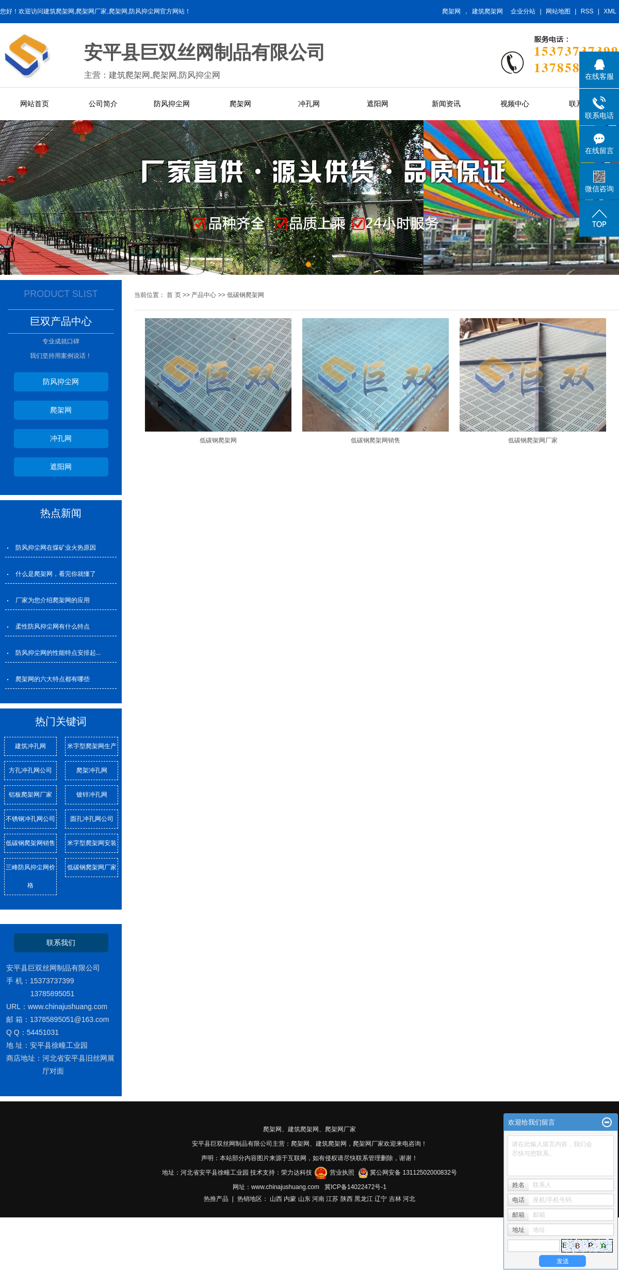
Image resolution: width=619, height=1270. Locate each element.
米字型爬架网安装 (92, 843)
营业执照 (342, 1172)
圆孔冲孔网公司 (91, 818)
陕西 (346, 1198)
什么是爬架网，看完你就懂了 (55, 574)
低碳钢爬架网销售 (30, 843)
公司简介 (103, 104)
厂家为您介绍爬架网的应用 (52, 600)
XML (610, 11)
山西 (276, 1198)
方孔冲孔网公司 (30, 770)
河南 (318, 1198)
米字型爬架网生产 (92, 746)
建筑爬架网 (487, 11)
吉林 (395, 1198)
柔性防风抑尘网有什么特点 (52, 626)
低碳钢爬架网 (245, 295)
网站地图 (558, 11)
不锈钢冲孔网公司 (30, 818)
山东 (304, 1198)
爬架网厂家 (340, 1129)
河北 (409, 1198)
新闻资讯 (446, 104)
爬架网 (451, 11)
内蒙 (290, 1198)
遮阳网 (377, 104)
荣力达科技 (296, 1172)
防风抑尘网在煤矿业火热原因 (55, 547)
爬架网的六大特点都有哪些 (52, 679)
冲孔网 (309, 104)
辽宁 (380, 1198)
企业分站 (523, 11)
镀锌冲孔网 (91, 794)
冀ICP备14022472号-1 (355, 1187)
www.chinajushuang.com (285, 1187)
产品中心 (203, 295)
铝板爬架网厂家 (30, 794)
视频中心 (514, 104)
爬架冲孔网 (91, 770)
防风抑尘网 (172, 104)
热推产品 (216, 1198)
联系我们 (60, 942)
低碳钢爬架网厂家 (92, 867)
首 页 (174, 295)
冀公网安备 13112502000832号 (413, 1172)
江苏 (332, 1198)
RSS (587, 11)
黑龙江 (363, 1198)
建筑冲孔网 (30, 746)
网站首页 (34, 104)
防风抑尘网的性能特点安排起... (58, 652)
